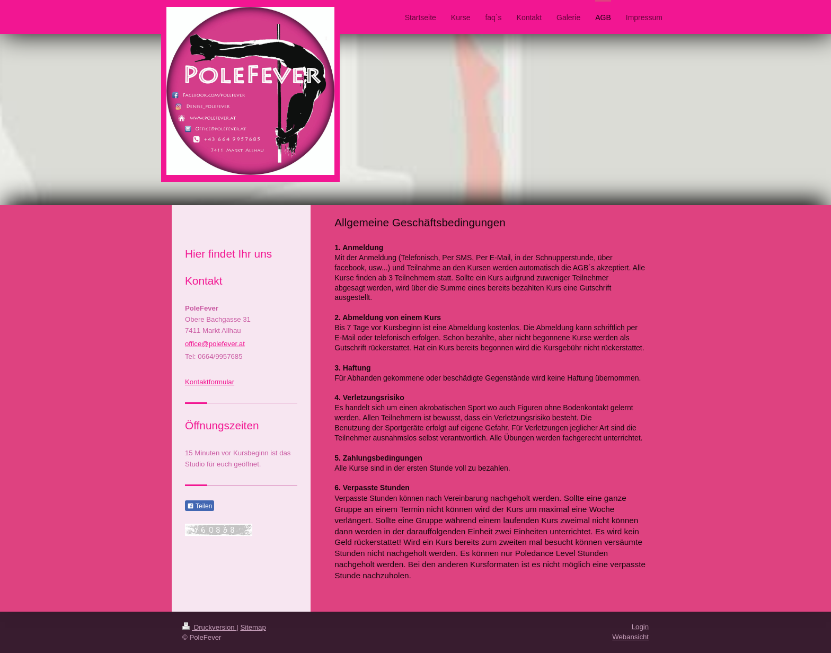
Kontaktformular (209, 382)
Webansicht (630, 637)
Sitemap (253, 627)
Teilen (199, 506)
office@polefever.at (215, 344)
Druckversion (209, 627)
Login (640, 627)
